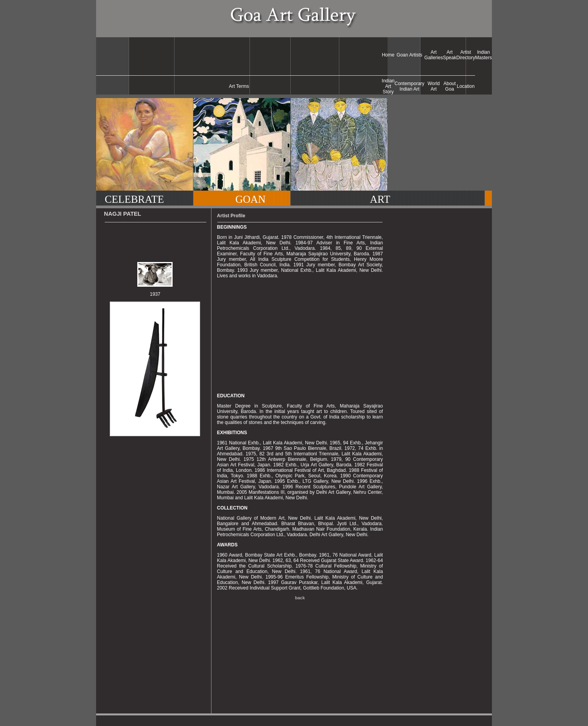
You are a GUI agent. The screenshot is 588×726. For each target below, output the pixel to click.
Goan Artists (409, 55)
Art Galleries (433, 54)
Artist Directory (465, 54)
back (300, 597)
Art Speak (449, 54)
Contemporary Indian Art (409, 86)
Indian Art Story (388, 86)
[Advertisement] (239, 55)
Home (388, 55)
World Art (434, 86)
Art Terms (239, 86)
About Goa (450, 86)
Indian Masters (483, 54)
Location (466, 86)
